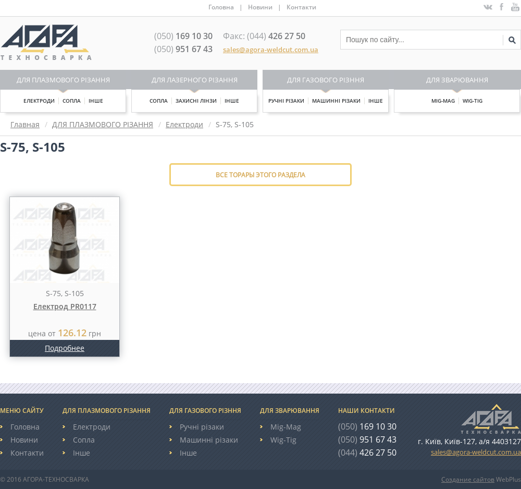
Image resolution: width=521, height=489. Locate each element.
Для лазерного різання (195, 79)
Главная (25, 124)
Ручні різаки (286, 100)
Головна (221, 7)
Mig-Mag (443, 100)
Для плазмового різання (63, 79)
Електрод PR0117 (64, 306)
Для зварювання (457, 79)
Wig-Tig (472, 100)
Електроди (39, 100)
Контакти (301, 7)
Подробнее (64, 348)
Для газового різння (325, 79)
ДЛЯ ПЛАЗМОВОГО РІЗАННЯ (102, 124)
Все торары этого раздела (260, 174)
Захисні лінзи (196, 100)
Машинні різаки (336, 100)
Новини (260, 7)
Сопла (72, 100)
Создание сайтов (467, 479)
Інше (96, 100)
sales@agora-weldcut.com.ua (270, 49)
